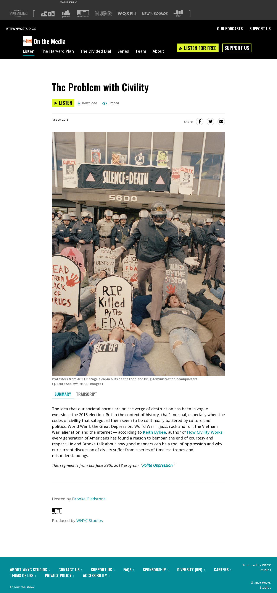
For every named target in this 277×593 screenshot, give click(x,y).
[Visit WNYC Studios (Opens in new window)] (83, 13)
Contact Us (70, 569)
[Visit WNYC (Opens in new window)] (48, 13)
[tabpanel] (138, 437)
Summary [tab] (63, 394)
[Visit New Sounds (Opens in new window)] (155, 13)
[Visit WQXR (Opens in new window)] (127, 14)
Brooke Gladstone (89, 498)
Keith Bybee (154, 432)
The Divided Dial (95, 51)
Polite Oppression (157, 465)
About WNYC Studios (30, 569)
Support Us (260, 28)
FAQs (128, 569)
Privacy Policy (59, 575)
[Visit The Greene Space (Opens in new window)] (178, 14)
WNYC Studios (89, 520)
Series (123, 51)
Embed (110, 103)
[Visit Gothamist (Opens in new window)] (66, 14)
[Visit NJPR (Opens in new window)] (103, 13)
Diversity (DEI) (191, 569)
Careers (222, 569)
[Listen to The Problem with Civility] (63, 103)
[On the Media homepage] (28, 41)
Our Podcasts (230, 28)
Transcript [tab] (86, 394)
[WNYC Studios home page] (26, 29)
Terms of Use (23, 575)
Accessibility (96, 575)
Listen (28, 51)
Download (87, 103)
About (158, 51)
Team (140, 51)
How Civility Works (204, 432)
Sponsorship (156, 569)
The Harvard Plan (57, 51)
